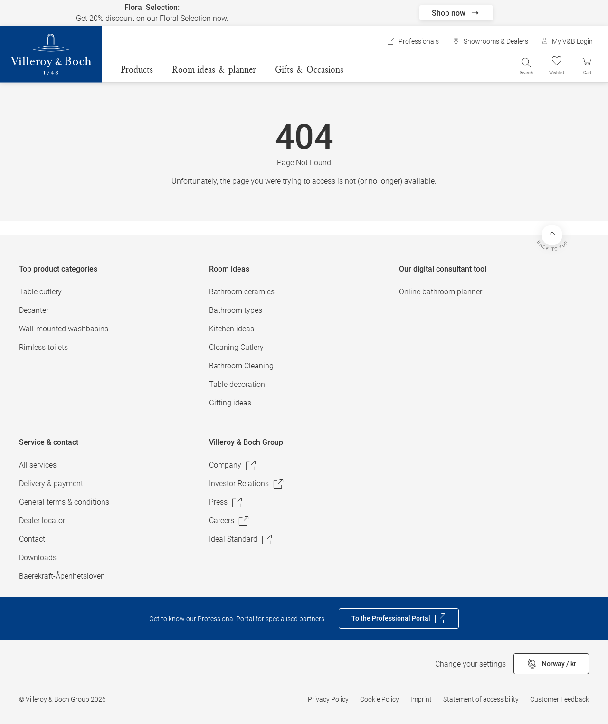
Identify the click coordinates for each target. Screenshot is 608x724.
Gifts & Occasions (309, 69)
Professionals (413, 41)
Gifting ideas (230, 402)
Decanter (33, 310)
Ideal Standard (241, 539)
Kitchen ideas (231, 328)
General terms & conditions (64, 502)
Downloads (38, 557)
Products (137, 69)
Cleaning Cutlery (236, 347)
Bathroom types (235, 310)
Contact (32, 539)
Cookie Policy (379, 699)
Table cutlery (40, 291)
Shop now (456, 13)
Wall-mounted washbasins (63, 328)
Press (226, 502)
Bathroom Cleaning (241, 365)
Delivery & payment (51, 483)
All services (38, 465)
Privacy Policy (328, 699)
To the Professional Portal (399, 618)
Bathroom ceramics (242, 291)
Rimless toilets (43, 347)
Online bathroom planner (440, 291)
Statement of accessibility (481, 699)
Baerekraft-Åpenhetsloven (62, 576)
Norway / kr (551, 664)
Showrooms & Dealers (490, 41)
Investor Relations (246, 484)
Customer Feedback (559, 699)
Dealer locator (42, 520)
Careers (229, 521)
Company (232, 465)
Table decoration (237, 384)
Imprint (421, 699)
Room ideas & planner (214, 69)
